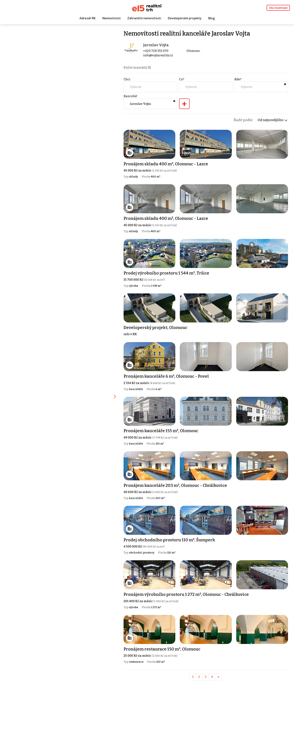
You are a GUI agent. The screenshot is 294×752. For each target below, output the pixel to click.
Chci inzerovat (278, 8)
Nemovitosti (111, 18)
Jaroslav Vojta (156, 45)
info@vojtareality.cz (158, 55)
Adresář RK (88, 18)
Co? (181, 79)
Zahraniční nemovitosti (144, 18)
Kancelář (130, 96)
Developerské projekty (185, 18)
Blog (211, 18)
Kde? (237, 79)
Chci (127, 79)
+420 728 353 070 (155, 51)
